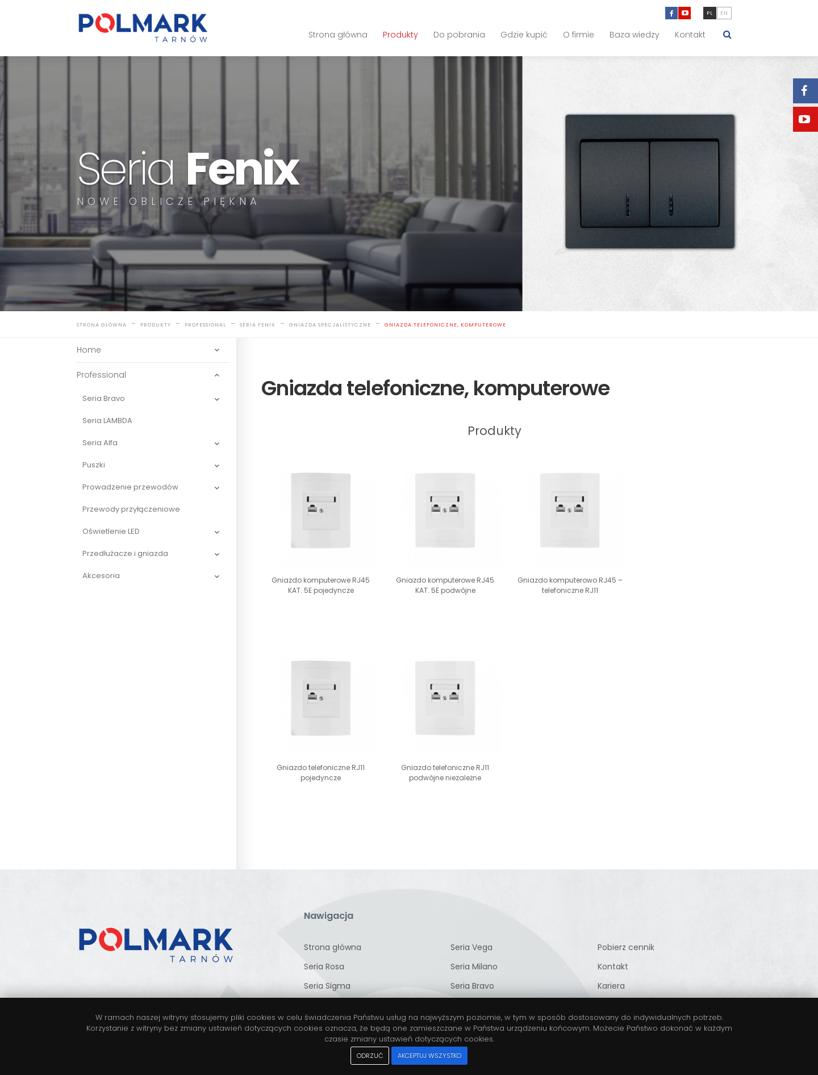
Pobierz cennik (626, 934)
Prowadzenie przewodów (130, 487)
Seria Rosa (324, 953)
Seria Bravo (103, 399)
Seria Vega (471, 934)
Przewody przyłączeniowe (131, 509)
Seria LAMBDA (107, 421)
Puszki (93, 465)
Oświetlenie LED (111, 531)
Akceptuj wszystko (429, 1055)
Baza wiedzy (635, 34)
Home (89, 350)
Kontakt (690, 34)
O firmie (578, 34)
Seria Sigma (327, 972)
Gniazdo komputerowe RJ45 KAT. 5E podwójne (435, 579)
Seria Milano (474, 953)
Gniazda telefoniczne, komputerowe (445, 325)
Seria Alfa (100, 443)
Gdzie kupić (524, 34)
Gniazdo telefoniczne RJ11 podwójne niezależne (317, 759)
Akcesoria (101, 576)
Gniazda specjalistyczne (330, 325)
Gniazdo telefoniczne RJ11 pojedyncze (671, 579)
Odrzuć (370, 1055)
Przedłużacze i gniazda (125, 554)
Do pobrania (459, 34)
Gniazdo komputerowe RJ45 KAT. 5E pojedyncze (317, 579)
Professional (205, 325)
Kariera (611, 972)
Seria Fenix (258, 325)
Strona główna (338, 34)
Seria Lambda (477, 992)
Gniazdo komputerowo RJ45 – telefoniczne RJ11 (553, 579)
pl (710, 13)
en (724, 13)
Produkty (400, 34)
